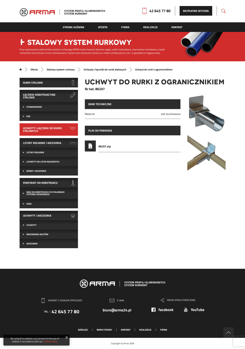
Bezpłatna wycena (196, 11)
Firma (163, 329)
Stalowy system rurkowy (61, 69)
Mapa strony (104, 329)
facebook (165, 310)
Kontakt (125, 329)
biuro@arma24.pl (117, 310)
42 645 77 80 (159, 11)
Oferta (34, 69)
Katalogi (83, 329)
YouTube (197, 310)
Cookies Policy (50, 341)
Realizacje (145, 329)
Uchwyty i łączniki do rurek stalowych (105, 69)
